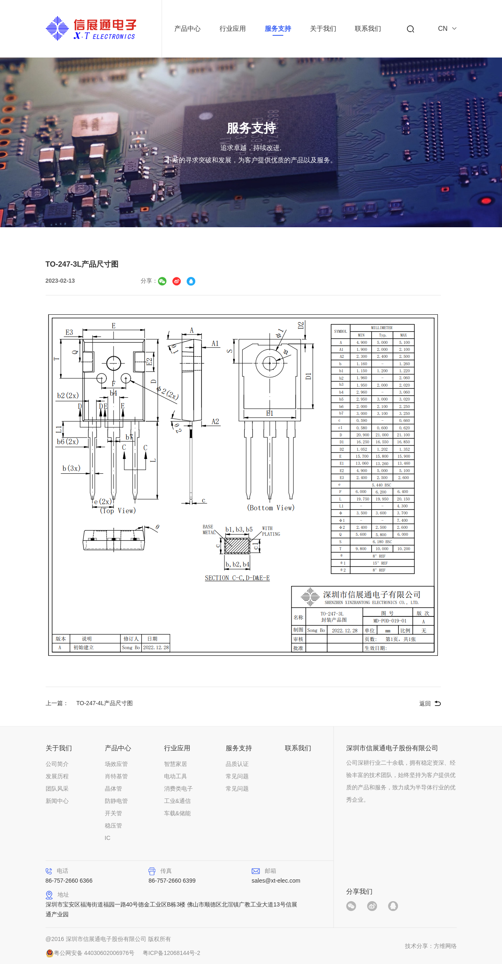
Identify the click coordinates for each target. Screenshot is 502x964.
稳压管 (113, 825)
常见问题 (237, 776)
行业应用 (233, 28)
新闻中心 (57, 801)
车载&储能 (177, 813)
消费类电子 (178, 788)
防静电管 (116, 801)
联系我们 (368, 28)
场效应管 (116, 764)
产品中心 (187, 28)
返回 (425, 703)
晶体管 (113, 788)
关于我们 (323, 28)
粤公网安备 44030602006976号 (94, 953)
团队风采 (57, 788)
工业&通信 (177, 801)
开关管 (113, 813)
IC (108, 838)
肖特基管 (116, 776)
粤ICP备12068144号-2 (171, 953)
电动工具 (175, 776)
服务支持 (278, 28)
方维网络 (445, 946)
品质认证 (237, 764)
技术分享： (419, 946)
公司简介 (57, 764)
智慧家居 (175, 764)
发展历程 (57, 776)
